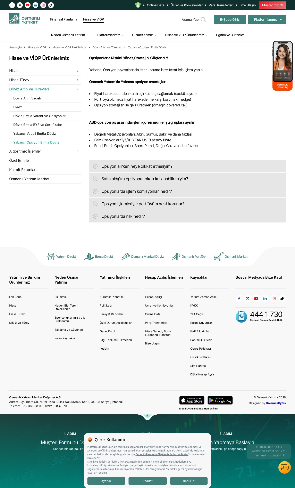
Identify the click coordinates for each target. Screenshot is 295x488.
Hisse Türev (19, 80)
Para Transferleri (221, 5)
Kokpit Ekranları (22, 170)
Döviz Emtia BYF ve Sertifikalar (37, 125)
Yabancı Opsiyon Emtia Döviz (36, 142)
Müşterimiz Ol (272, 5)
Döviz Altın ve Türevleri (29, 89)
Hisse (13, 70)
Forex (17, 107)
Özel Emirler (19, 160)
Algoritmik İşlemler (25, 151)
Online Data (155, 5)
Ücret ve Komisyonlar (187, 5)
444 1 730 (266, 314)
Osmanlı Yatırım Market (29, 179)
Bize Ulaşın (247, 5)
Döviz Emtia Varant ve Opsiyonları (39, 116)
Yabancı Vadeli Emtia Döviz (34, 133)
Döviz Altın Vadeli (27, 98)
